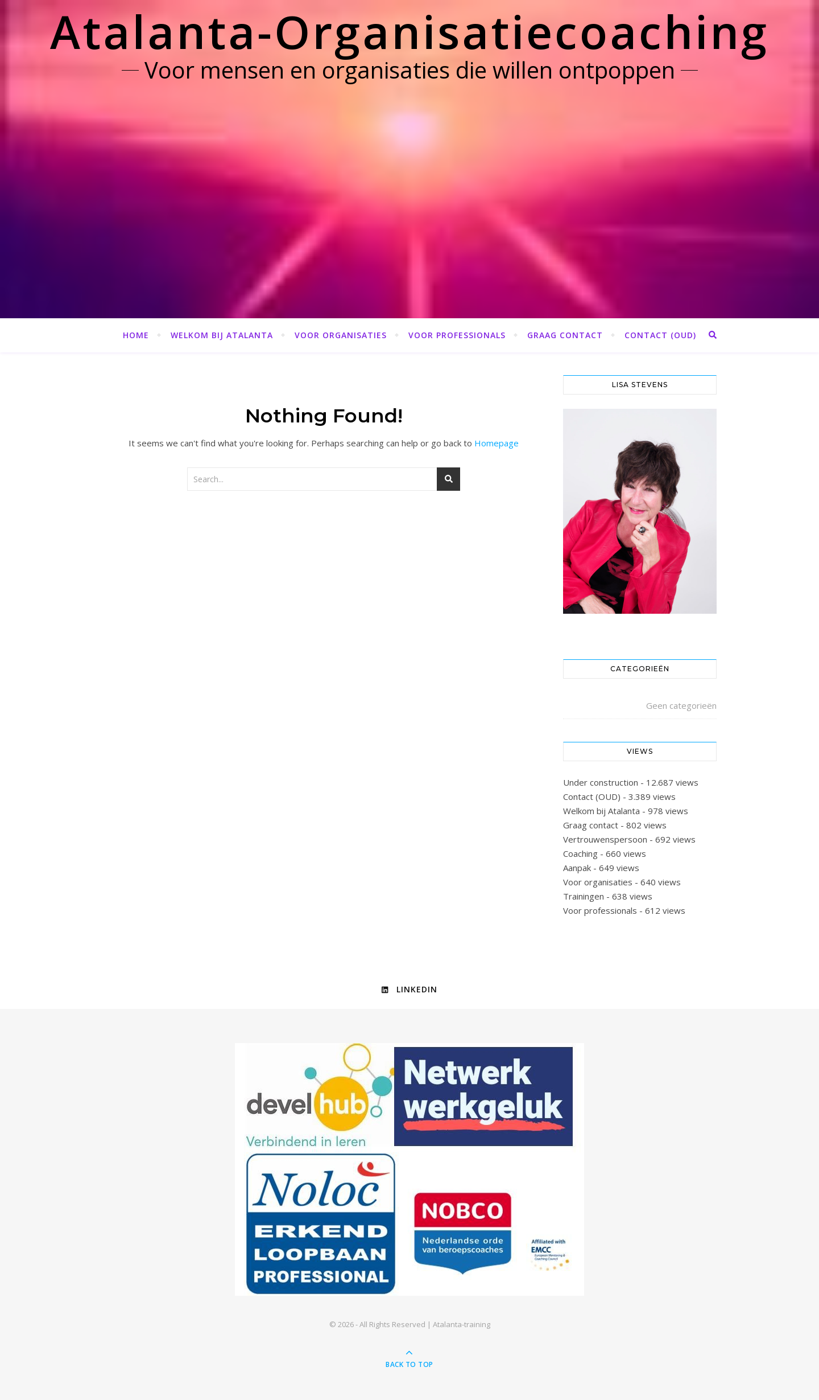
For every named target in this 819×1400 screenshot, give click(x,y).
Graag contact (565, 335)
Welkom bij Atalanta (222, 335)
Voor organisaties (341, 335)
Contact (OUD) (660, 335)
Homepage (496, 443)
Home (136, 335)
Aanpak (577, 867)
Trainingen (583, 896)
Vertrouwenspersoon (605, 839)
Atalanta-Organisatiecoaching (409, 31)
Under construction (600, 782)
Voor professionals (457, 335)
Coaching (580, 853)
